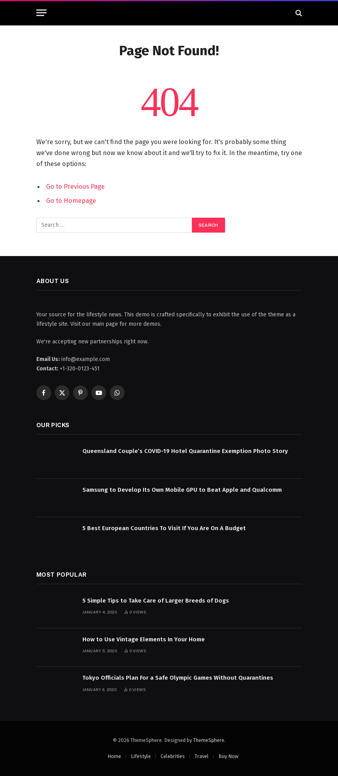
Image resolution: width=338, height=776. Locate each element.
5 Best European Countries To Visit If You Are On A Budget (164, 528)
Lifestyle (141, 756)
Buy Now (228, 756)
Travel (202, 756)
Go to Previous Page (75, 186)
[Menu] (41, 13)
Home (114, 756)
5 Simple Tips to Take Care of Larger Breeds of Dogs (155, 600)
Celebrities (173, 756)
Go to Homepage (71, 200)
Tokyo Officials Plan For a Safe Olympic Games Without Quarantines (177, 677)
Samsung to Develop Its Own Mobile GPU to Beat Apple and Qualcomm (182, 489)
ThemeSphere (208, 740)
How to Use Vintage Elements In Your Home (143, 639)
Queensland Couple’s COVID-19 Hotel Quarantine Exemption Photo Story (185, 451)
